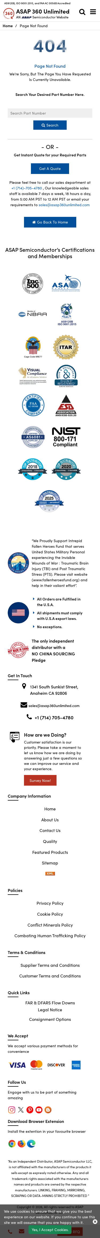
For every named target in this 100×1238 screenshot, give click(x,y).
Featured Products (50, 852)
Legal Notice (50, 1009)
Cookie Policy (50, 914)
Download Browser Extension (36, 1121)
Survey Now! (40, 780)
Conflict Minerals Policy (50, 925)
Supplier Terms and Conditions (50, 965)
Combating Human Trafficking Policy (50, 935)
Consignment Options (50, 1019)
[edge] (57, 1064)
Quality (50, 841)
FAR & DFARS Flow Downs (50, 1002)
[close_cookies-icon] (95, 1221)
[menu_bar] (93, 11)
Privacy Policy (50, 903)
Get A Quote (50, 168)
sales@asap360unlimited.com (64, 204)
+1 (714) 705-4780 (54, 717)
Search (50, 125)
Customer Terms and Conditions (50, 976)
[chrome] (17, 1064)
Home (8, 25)
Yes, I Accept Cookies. (50, 1229)
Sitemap (50, 863)
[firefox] (37, 1064)
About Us (50, 819)
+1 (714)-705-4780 (26, 187)
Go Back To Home (50, 222)
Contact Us (50, 830)
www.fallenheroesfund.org (55, 579)
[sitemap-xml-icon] (50, 873)
